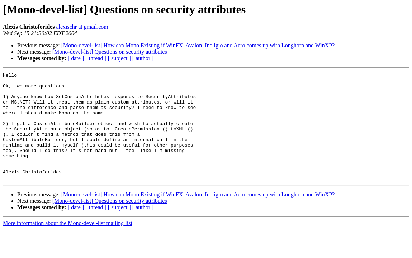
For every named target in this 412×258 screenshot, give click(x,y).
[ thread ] (95, 58)
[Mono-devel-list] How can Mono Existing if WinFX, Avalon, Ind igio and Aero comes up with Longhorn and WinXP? (198, 45)
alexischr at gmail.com (82, 27)
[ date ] (76, 58)
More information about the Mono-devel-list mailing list (67, 245)
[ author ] (143, 58)
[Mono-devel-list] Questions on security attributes (109, 52)
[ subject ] (119, 58)
